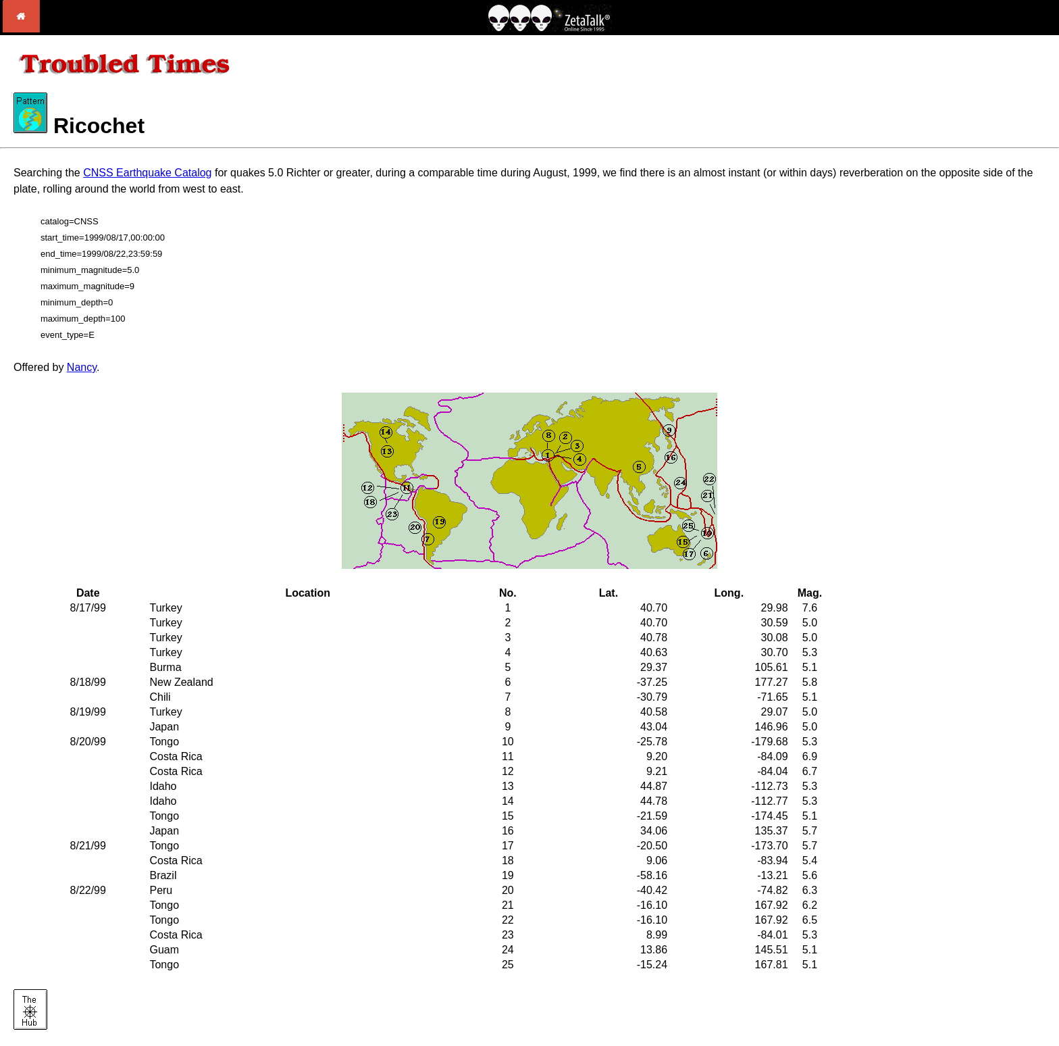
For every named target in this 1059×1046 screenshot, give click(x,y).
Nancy (82, 367)
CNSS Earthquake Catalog (147, 172)
